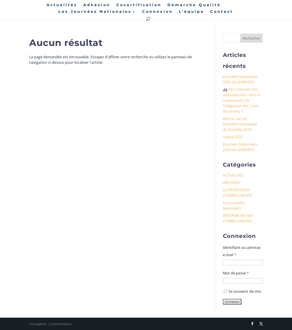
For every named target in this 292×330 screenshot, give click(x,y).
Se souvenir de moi (242, 291)
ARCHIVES (231, 182)
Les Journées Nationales (95, 12)
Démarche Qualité (194, 5)
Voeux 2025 (233, 136)
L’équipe (191, 12)
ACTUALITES (233, 175)
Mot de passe (236, 273)
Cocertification (139, 5)
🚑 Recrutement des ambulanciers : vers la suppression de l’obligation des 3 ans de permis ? (241, 100)
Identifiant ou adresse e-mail (242, 251)
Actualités (62, 5)
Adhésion (96, 5)
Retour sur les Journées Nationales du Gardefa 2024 (240, 124)
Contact (221, 12)
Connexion (157, 12)
